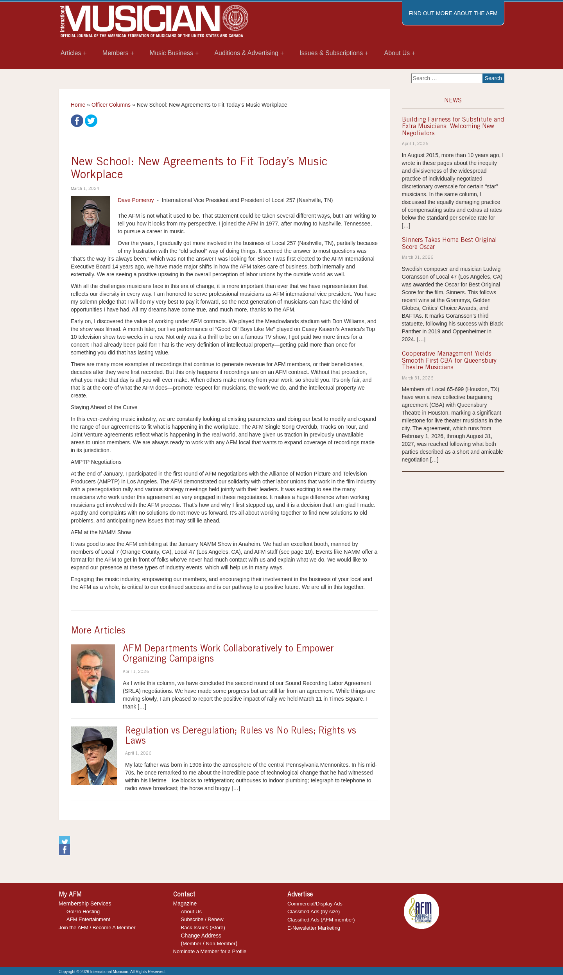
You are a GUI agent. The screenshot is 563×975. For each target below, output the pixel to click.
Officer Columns (111, 105)
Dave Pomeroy (136, 200)
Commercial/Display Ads (314, 904)
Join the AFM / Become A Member (97, 927)
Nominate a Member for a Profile (210, 951)
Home (78, 105)
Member (192, 943)
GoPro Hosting (83, 911)
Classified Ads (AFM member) (321, 920)
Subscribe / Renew (202, 919)
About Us (191, 911)
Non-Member (221, 943)
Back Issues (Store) (203, 927)
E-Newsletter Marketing (313, 928)
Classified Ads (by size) (313, 911)
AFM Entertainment (88, 919)
